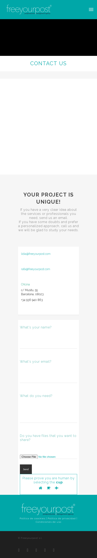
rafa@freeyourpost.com (35, 269)
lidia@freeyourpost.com (36, 253)
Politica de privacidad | (62, 518)
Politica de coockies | (33, 518)
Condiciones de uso (48, 521)
